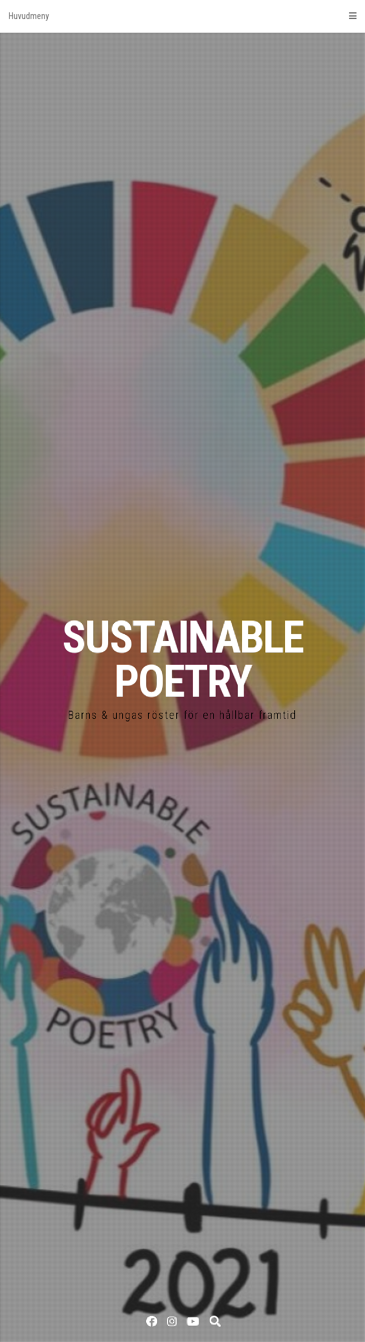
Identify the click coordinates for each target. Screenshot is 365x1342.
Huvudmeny (182, 16)
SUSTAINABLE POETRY (182, 660)
